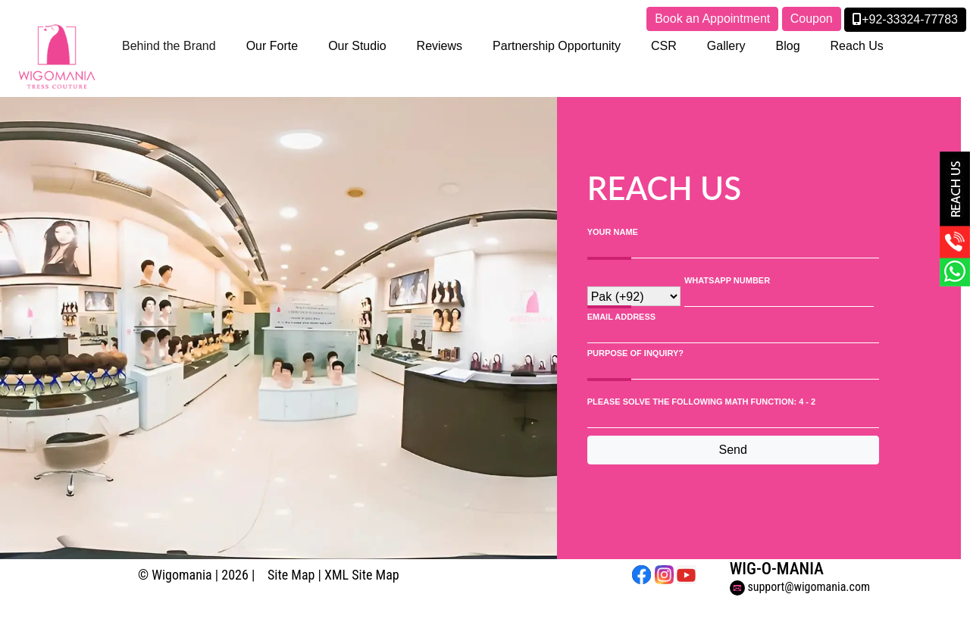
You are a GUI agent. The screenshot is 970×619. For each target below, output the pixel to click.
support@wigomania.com (800, 587)
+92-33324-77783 (905, 19)
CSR (664, 45)
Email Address (621, 316)
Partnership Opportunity (557, 45)
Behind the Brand (169, 45)
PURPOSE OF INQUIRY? (635, 353)
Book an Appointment (712, 18)
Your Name (612, 231)
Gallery (726, 45)
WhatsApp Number (727, 280)
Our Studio (357, 45)
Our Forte (272, 45)
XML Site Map (361, 575)
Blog (788, 45)
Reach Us (857, 45)
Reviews (439, 45)
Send (733, 449)
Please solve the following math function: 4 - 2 (701, 401)
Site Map (291, 575)
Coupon (811, 18)
